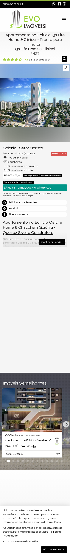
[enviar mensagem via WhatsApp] (54, 4)
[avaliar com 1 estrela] (4, 59)
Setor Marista (31, 148)
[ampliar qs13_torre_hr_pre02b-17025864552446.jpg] (35, 95)
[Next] (66, 424)
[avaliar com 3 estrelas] (12, 59)
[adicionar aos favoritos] (63, 454)
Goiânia (9, 148)
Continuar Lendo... (52, 242)
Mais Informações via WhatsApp (28, 187)
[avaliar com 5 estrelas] (20, 59)
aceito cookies (54, 549)
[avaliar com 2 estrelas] (8, 59)
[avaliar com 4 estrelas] (16, 59)
